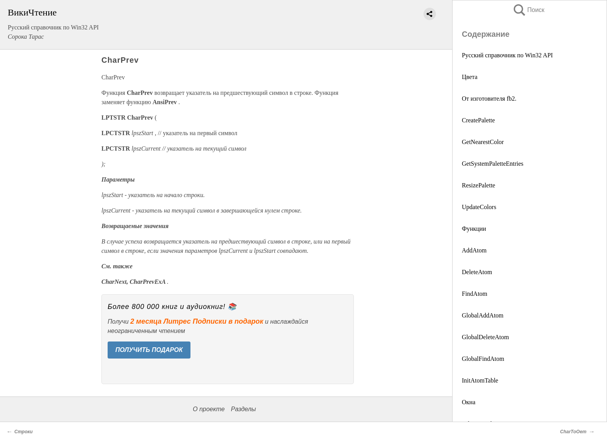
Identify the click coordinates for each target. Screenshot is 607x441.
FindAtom (474, 293)
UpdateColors (479, 207)
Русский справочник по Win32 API (507, 55)
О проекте (209, 409)
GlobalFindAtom (483, 358)
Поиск (528, 10)
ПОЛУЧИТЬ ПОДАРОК (149, 350)
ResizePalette (478, 185)
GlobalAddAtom (483, 315)
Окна (468, 402)
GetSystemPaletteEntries (492, 163)
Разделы (243, 409)
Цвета (469, 77)
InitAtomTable (480, 380)
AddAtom (474, 250)
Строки (23, 431)
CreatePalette (478, 120)
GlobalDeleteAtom (485, 337)
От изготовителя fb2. (489, 98)
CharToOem (573, 431)
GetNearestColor (483, 142)
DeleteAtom (477, 272)
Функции (474, 228)
